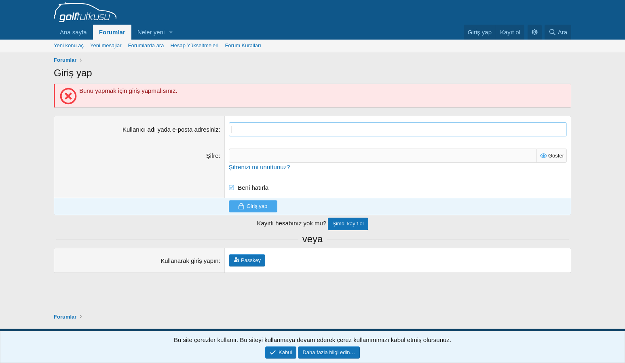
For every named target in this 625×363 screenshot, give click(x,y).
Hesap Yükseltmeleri (194, 45)
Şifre (212, 155)
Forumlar (112, 32)
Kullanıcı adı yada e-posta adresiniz (170, 129)
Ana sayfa (73, 32)
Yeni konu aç (69, 45)
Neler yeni (151, 32)
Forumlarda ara (146, 45)
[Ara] (558, 32)
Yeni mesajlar (106, 45)
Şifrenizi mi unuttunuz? (259, 167)
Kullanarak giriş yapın (189, 260)
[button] (171, 32)
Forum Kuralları (243, 45)
